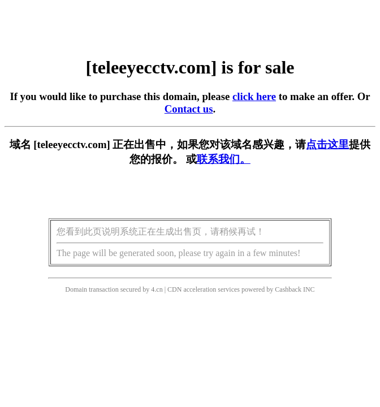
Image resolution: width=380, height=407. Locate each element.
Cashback (288, 289)
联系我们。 (224, 159)
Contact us (189, 109)
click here (254, 96)
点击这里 (327, 144)
